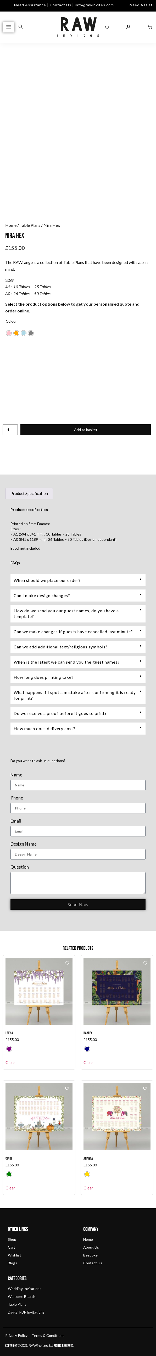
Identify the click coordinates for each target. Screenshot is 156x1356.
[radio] (9, 333)
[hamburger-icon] (8, 27)
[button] (78, 580)
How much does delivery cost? (44, 728)
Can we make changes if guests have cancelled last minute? (73, 631)
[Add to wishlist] (67, 963)
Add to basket (85, 429)
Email (15, 821)
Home (10, 225)
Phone (16, 798)
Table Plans (30, 225)
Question (19, 867)
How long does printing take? (44, 677)
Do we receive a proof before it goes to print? (60, 713)
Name (16, 775)
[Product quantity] (10, 429)
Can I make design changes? (42, 595)
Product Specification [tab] (29, 493)
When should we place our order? (47, 580)
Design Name (23, 844)
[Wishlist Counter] (107, 27)
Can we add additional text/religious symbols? (61, 646)
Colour (11, 321)
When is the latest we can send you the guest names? (67, 661)
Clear (10, 1062)
